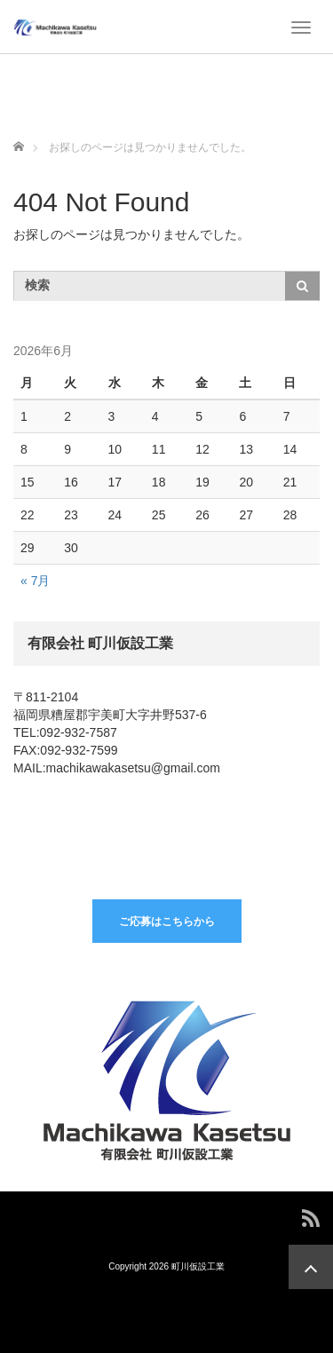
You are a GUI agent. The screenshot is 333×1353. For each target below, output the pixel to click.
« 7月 (35, 581)
